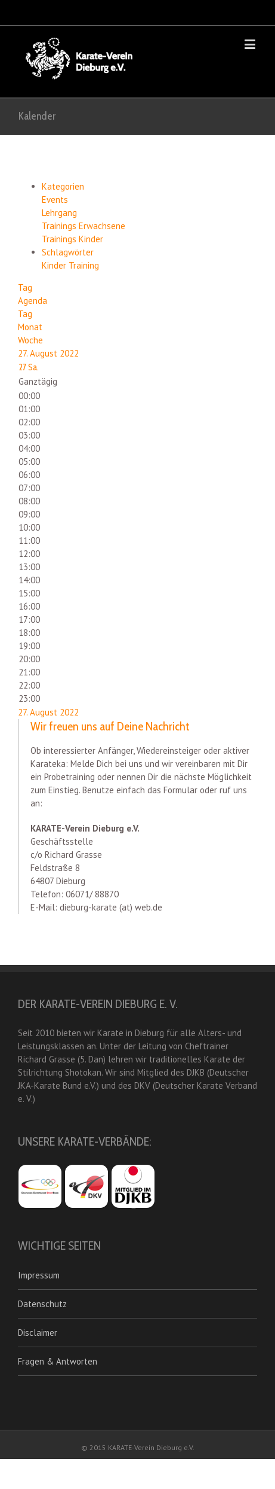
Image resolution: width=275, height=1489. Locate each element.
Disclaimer (37, 1332)
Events (55, 199)
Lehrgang (59, 212)
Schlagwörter (68, 252)
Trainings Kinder (72, 239)
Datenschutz (42, 1304)
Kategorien (63, 186)
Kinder (55, 265)
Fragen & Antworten (57, 1361)
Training (84, 265)
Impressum (39, 1275)
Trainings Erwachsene (83, 226)
